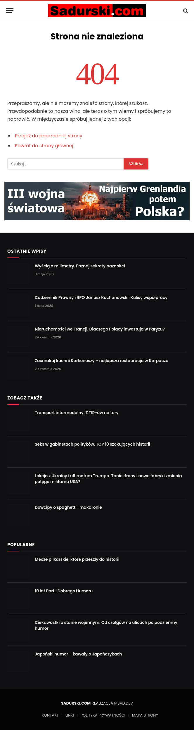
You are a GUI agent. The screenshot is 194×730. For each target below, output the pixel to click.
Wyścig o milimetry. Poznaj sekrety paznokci (80, 266)
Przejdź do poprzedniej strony (48, 135)
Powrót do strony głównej (44, 145)
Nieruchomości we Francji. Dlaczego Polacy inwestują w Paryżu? (100, 329)
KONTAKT (50, 715)
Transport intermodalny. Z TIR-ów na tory (77, 413)
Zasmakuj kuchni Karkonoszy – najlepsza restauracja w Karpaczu (101, 361)
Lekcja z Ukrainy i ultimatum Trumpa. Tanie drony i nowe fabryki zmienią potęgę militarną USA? (108, 479)
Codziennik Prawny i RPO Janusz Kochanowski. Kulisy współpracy (101, 297)
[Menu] (9, 10)
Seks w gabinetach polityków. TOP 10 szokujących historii (92, 444)
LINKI (69, 715)
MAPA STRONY (145, 715)
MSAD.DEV (123, 703)
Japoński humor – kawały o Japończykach (78, 654)
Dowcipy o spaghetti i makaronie (68, 507)
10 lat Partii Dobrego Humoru (64, 591)
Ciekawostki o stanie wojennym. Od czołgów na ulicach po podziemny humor (106, 625)
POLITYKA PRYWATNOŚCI (103, 715)
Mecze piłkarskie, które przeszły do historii (77, 559)
